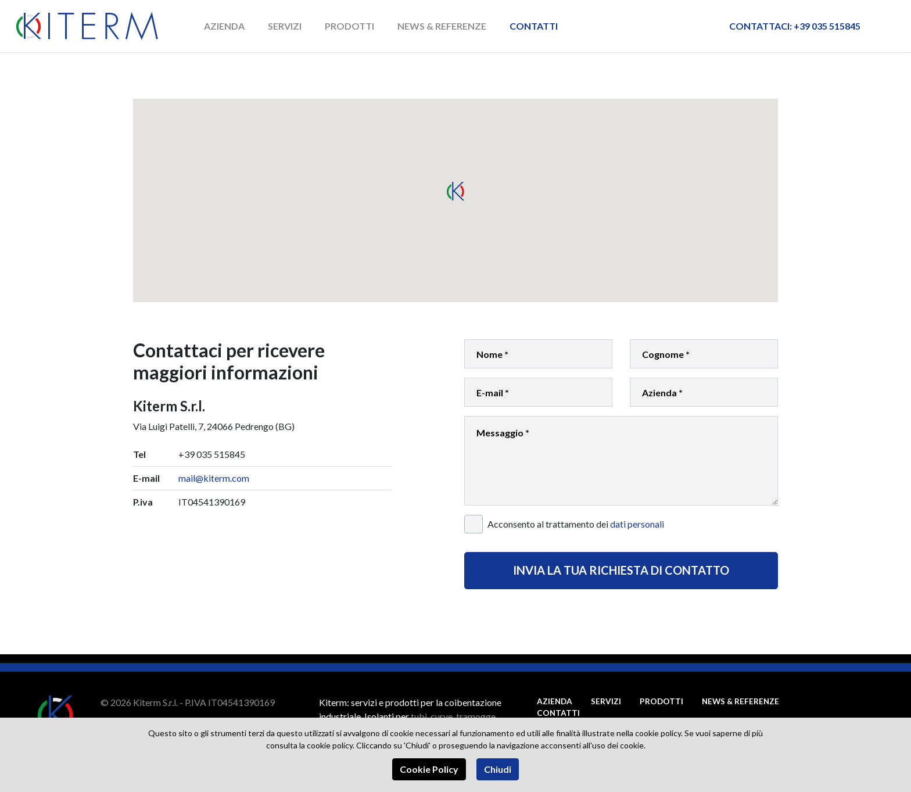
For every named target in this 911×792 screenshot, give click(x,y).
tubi (419, 716)
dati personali (637, 523)
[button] (455, 191)
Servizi (285, 25)
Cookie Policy (429, 769)
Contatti (534, 25)
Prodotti (350, 25)
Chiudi (498, 769)
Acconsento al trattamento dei (575, 523)
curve (442, 716)
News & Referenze (442, 25)
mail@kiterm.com (213, 477)
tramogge (476, 716)
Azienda (225, 25)
